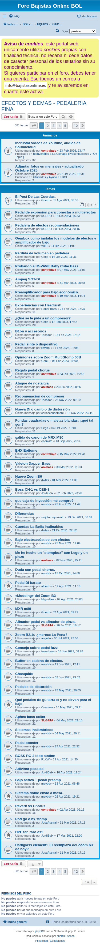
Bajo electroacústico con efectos (42, 540)
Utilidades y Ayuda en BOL (50, 177)
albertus (46, 586)
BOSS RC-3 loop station (35, 756)
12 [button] (76, 125)
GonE (45, 360)
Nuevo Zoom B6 (28, 476)
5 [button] (65, 125)
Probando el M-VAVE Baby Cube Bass (46, 266)
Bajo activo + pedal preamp (38, 780)
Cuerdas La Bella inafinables (39, 527)
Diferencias (24, 514)
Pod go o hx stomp (31, 819)
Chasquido (24, 674)
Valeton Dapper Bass (32, 463)
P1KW (45, 759)
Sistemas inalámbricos (34, 730)
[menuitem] (14, 16)
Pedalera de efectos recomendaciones (47, 225)
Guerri (45, 200)
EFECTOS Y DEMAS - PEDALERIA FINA (43, 106)
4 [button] (59, 125)
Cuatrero (47, 707)
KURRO (46, 215)
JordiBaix (47, 493)
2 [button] (48, 125)
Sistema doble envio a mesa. (39, 793)
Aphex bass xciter (30, 717)
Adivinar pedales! (30, 769)
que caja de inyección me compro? (44, 501)
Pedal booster (26, 743)
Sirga (44, 428)
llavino (45, 347)
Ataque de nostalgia (32, 383)
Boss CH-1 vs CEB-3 (32, 489)
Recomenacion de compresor (40, 396)
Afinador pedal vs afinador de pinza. (45, 622)
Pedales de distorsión (33, 687)
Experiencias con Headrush (38, 305)
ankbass (47, 386)
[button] (34, 125)
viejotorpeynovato (52, 517)
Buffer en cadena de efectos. (39, 661)
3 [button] (53, 125)
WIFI (44, 245)
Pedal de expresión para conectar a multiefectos (55, 212)
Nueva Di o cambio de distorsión (42, 409)
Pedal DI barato (28, 583)
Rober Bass (49, 308)
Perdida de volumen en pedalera (42, 253)
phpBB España (66, 936)
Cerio (44, 256)
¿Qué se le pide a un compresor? (43, 318)
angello (46, 638)
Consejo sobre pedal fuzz (36, 648)
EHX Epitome (26, 450)
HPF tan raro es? (29, 832)
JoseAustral (49, 822)
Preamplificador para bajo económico (46, 292)
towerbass (48, 651)
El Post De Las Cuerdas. (35, 197)
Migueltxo (47, 599)
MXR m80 (23, 609)
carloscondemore (52, 412)
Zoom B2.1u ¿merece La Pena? (41, 635)
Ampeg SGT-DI (27, 279)
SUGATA (47, 625)
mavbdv (46, 504)
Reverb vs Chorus (30, 806)
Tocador (46, 334)
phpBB (39, 931)
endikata (47, 441)
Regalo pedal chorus (32, 370)
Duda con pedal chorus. (35, 570)
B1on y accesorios (30, 331)
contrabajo (48, 150)
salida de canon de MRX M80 (39, 437)
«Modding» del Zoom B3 (35, 596)
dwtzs (45, 480)
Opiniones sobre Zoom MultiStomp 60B (48, 357)
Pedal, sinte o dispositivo (36, 344)
